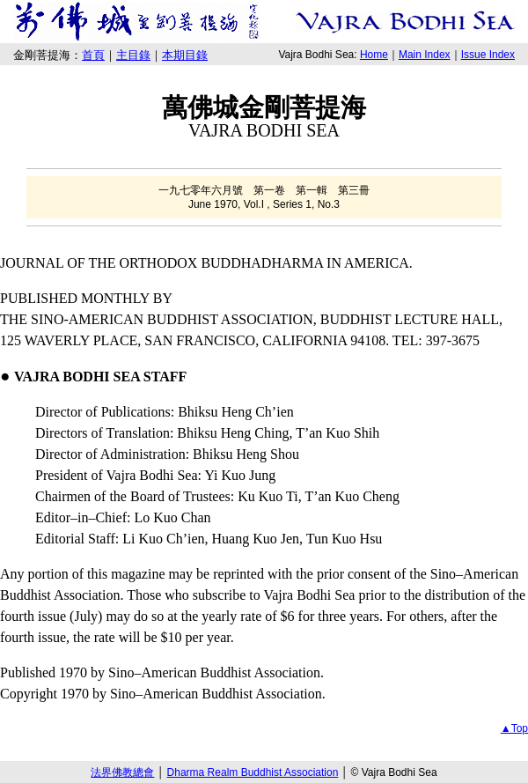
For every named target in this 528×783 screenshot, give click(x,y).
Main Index (425, 54)
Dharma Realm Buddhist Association (253, 772)
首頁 (93, 55)
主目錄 (133, 55)
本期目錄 (185, 55)
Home (374, 54)
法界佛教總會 (122, 772)
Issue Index (488, 54)
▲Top (514, 728)
